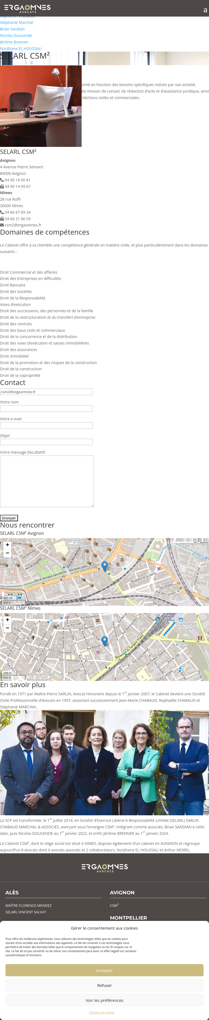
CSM (114, 905)
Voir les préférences (105, 1000)
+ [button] (7, 545)
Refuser (104, 985)
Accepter (104, 970)
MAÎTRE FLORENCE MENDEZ (28, 905)
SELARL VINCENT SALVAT (25, 912)
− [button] (7, 554)
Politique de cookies (102, 1012)
